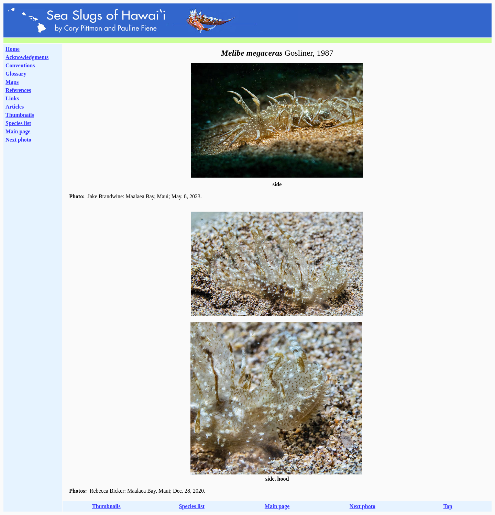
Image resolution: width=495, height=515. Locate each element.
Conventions (20, 65)
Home (13, 49)
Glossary (16, 74)
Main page (18, 131)
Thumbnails (20, 115)
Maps (12, 82)
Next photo (362, 506)
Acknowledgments (27, 57)
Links (12, 98)
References (18, 90)
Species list (18, 123)
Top (447, 506)
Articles (15, 107)
